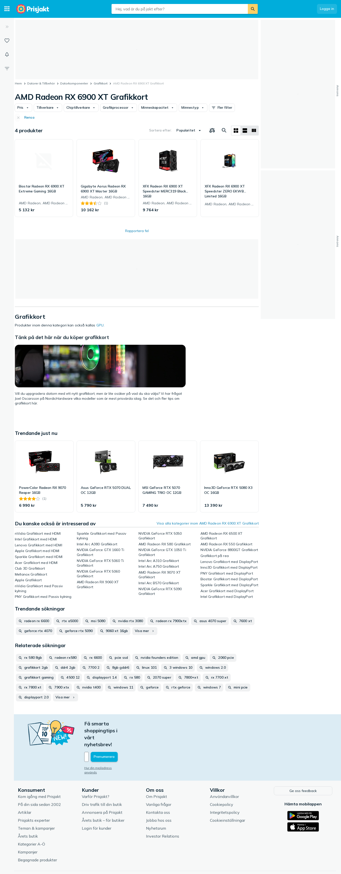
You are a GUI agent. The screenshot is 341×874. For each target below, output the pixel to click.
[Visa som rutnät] (235, 130)
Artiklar (24, 791)
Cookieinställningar (227, 798)
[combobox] (180, 9)
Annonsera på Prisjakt (102, 791)
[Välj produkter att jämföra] (212, 130)
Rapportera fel (137, 231)
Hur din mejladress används (104, 747)
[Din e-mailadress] (116, 736)
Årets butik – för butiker (103, 798)
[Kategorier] (7, 9)
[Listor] (7, 41)
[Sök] (253, 9)
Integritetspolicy (225, 791)
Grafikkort (101, 83)
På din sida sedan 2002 (39, 783)
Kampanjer (27, 830)
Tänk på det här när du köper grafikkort (62, 337)
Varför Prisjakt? (95, 775)
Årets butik (28, 814)
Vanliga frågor (158, 783)
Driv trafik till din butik (102, 783)
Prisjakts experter (34, 798)
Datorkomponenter (74, 83)
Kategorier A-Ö (31, 822)
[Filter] (7, 68)
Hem (18, 83)
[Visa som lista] (244, 130)
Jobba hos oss (158, 798)
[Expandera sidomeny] (7, 27)
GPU (100, 325)
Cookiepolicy (221, 783)
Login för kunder (96, 806)
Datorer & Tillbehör (41, 83)
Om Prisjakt (156, 775)
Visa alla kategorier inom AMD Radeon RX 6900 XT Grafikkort (208, 523)
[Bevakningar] (7, 54)
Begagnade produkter (37, 838)
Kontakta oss (158, 791)
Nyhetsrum (156, 806)
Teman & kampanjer (36, 806)
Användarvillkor (224, 775)
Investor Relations (162, 814)
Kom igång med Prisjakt (39, 775)
